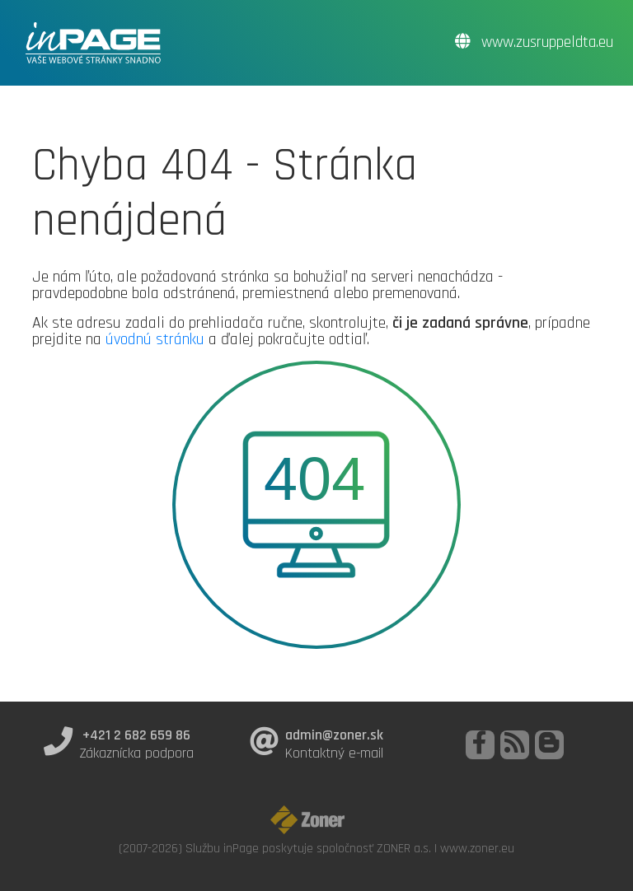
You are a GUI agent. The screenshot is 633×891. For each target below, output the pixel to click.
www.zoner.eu (477, 848)
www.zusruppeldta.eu (534, 42)
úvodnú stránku (155, 339)
